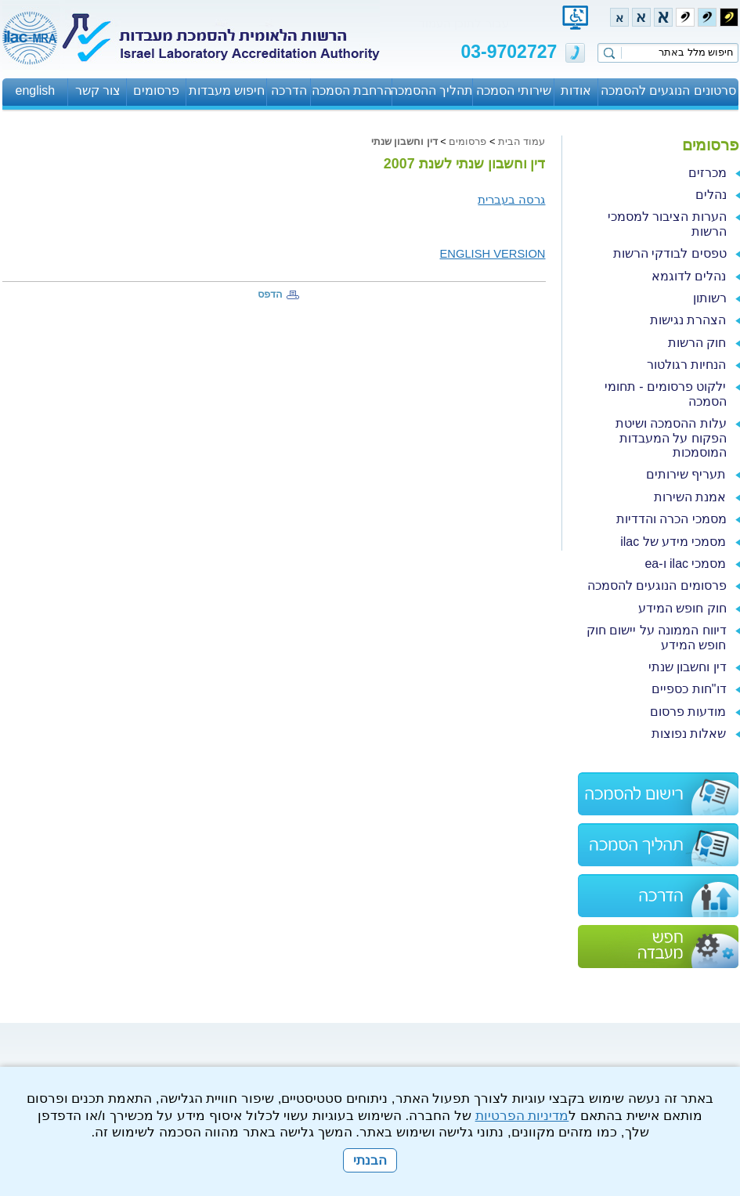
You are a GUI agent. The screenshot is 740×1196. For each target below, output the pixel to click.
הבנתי (370, 1160)
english (36, 90)
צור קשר (98, 90)
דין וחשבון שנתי (404, 141)
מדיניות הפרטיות (522, 1115)
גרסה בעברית (511, 199)
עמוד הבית (522, 141)
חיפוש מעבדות (227, 90)
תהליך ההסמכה (432, 90)
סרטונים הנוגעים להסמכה (668, 90)
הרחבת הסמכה (352, 90)
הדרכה (289, 90)
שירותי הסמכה (513, 90)
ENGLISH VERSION (493, 254)
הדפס (270, 294)
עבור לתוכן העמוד (463, 23)
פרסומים (156, 90)
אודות (576, 90)
